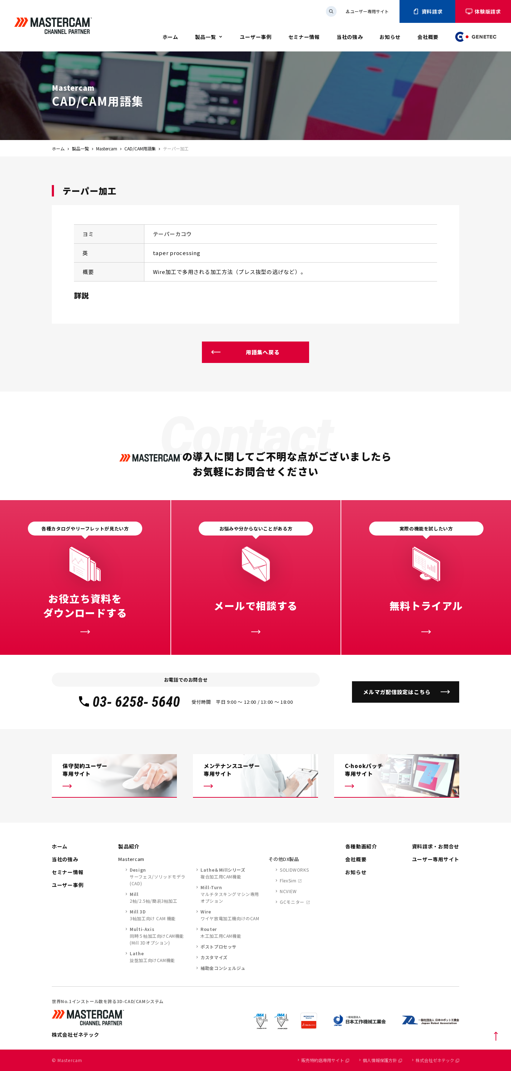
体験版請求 (483, 11)
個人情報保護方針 (382, 1060)
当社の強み (350, 36)
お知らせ (390, 36)
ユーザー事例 (255, 36)
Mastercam (106, 148)
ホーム (170, 36)
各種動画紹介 (361, 846)
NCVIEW (288, 891)
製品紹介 (128, 846)
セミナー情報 (304, 36)
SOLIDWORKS (294, 870)
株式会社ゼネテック (437, 1060)
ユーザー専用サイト (367, 11)
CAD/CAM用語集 (140, 148)
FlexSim (288, 880)
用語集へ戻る (263, 352)
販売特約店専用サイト (325, 1060)
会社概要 (427, 36)
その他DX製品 (283, 859)
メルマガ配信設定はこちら (397, 692)
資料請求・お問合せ (435, 846)
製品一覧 (205, 36)
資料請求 (427, 11)
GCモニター (292, 902)
